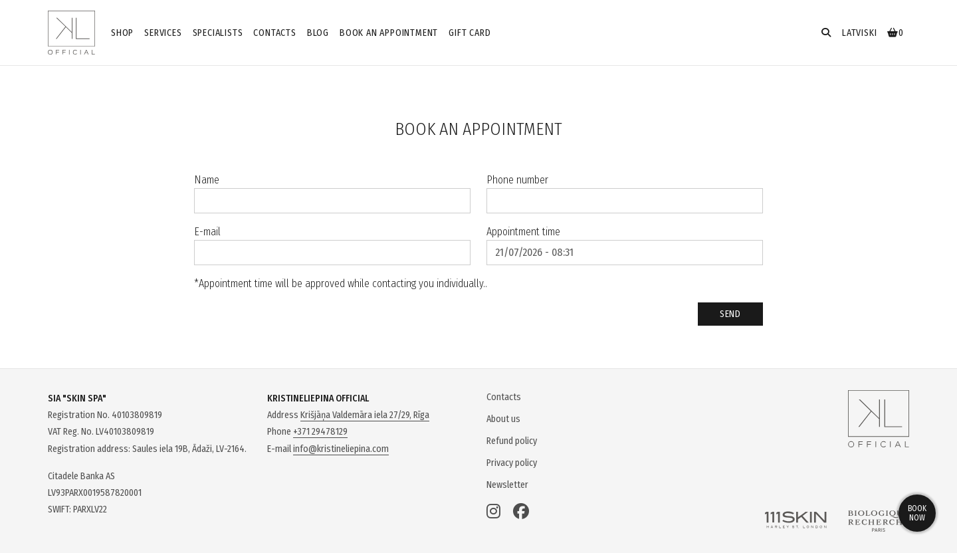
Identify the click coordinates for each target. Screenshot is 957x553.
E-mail (207, 231)
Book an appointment (389, 33)
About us (503, 419)
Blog (318, 33)
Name (206, 179)
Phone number (517, 179)
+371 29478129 (320, 431)
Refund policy (511, 441)
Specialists (218, 33)
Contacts (274, 33)
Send (730, 314)
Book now (917, 513)
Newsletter (507, 485)
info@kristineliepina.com (341, 449)
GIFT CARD (469, 33)
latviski (859, 33)
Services (162, 33)
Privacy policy (511, 463)
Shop (122, 33)
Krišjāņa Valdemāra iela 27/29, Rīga (364, 415)
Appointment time (523, 231)
